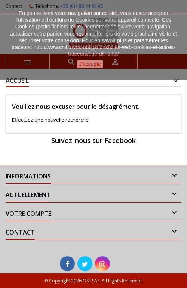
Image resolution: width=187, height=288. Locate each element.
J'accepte (90, 64)
